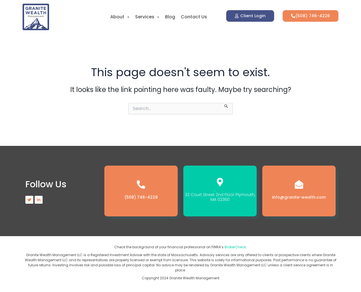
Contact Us (194, 17)
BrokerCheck (235, 247)
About (119, 17)
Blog (170, 17)
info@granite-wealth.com (299, 197)
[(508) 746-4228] (141, 184)
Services (147, 17)
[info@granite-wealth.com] (299, 184)
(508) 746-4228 (141, 197)
